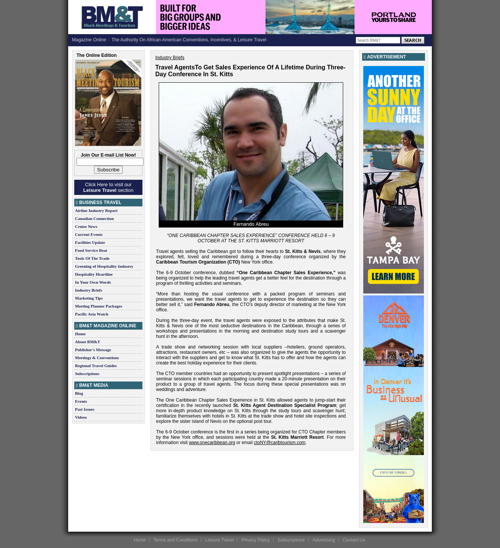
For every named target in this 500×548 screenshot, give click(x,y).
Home (80, 333)
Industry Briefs (88, 290)
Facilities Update (90, 242)
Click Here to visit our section (108, 187)
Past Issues (84, 409)
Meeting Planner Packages (98, 306)
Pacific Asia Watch (91, 314)
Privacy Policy (255, 540)
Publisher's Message (93, 349)
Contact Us (354, 540)
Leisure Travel (219, 540)
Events (81, 401)
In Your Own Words (93, 282)
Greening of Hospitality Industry (104, 266)
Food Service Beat (91, 250)
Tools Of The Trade (92, 258)
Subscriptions (87, 373)
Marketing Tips (89, 298)
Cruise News (86, 226)
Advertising (323, 540)
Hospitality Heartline (93, 274)
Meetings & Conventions (97, 357)
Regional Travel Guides (96, 365)
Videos (81, 417)
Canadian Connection (94, 218)
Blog (79, 393)
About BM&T (87, 341)
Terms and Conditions (175, 540)
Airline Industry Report (96, 210)
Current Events (89, 234)
